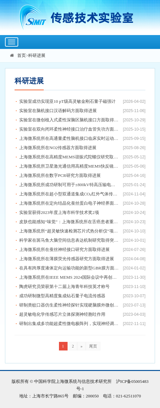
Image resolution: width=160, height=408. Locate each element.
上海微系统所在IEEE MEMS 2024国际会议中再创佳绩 (69, 277)
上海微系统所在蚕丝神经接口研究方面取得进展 (64, 249)
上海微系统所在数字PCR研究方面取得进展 (60, 175)
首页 (21, 55)
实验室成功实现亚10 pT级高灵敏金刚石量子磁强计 (67, 101)
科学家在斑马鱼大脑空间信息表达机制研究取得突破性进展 (69, 240)
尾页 (93, 346)
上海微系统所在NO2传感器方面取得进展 (57, 147)
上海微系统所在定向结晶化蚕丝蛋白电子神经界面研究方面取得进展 (69, 203)
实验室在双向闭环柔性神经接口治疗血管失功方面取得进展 (69, 129)
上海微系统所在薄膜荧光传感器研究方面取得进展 (66, 258)
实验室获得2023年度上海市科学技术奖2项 (59, 212)
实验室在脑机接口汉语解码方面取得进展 (58, 110)
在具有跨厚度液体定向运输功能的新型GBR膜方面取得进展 (69, 267)
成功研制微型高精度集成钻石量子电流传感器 (62, 295)
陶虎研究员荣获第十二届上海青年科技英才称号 (64, 286)
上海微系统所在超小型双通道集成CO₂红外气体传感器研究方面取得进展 (69, 193)
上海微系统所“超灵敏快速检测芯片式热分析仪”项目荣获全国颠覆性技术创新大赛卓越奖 (69, 230)
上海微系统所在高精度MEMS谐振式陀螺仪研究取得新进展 (69, 156)
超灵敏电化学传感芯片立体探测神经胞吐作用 (62, 314)
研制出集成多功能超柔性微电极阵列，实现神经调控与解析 (69, 323)
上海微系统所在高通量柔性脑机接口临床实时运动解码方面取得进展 (69, 138)
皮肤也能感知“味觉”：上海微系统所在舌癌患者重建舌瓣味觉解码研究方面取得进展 (69, 221)
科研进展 (36, 55)
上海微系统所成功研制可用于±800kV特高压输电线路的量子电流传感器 (69, 184)
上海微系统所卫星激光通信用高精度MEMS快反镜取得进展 (69, 166)
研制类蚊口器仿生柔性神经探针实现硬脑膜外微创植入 (69, 305)
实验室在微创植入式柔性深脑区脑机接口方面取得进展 (69, 119)
